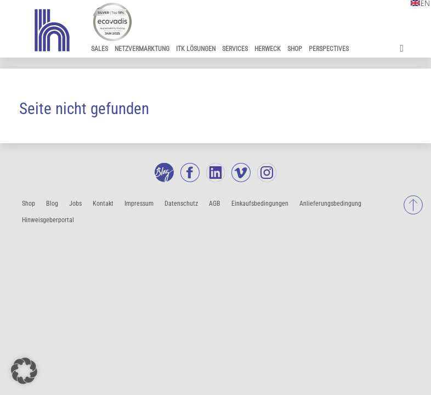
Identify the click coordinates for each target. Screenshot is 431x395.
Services (235, 49)
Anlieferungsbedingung (330, 203)
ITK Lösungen (196, 49)
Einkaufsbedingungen (259, 203)
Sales (99, 49)
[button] (24, 371)
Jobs (75, 203)
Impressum (139, 203)
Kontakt (103, 203)
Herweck (267, 49)
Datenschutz (181, 203)
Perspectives (329, 49)
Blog (52, 203)
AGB (214, 203)
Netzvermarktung (142, 49)
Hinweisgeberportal (48, 220)
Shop (294, 49)
